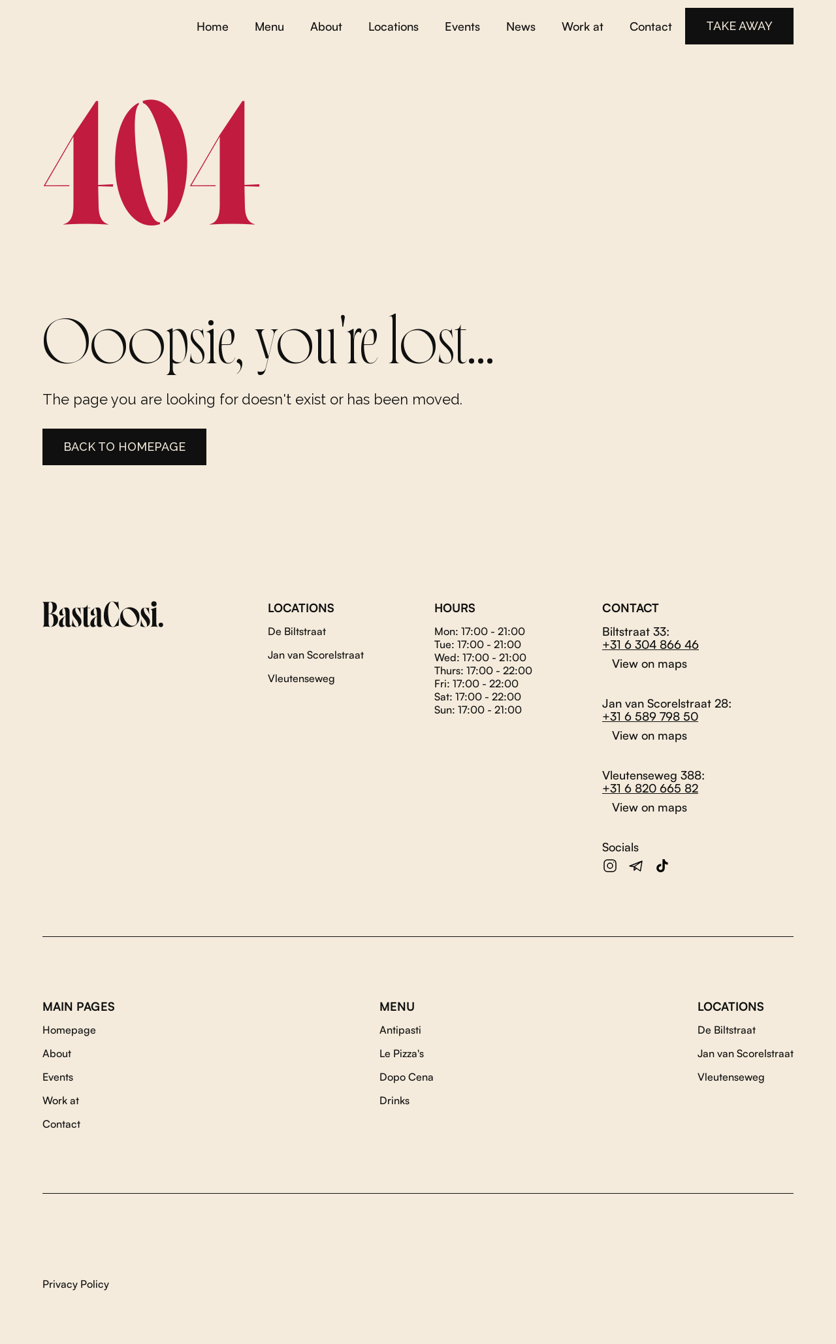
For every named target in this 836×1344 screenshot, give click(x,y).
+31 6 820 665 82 (650, 788)
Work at (582, 26)
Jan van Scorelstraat (316, 654)
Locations (393, 26)
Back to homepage (124, 446)
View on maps (649, 663)
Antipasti (400, 1029)
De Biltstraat (297, 631)
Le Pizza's (401, 1053)
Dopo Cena (406, 1076)
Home (213, 26)
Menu (269, 26)
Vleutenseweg (301, 678)
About (326, 26)
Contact (651, 26)
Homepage (69, 1029)
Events (462, 26)
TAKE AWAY (739, 26)
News (521, 26)
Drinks (394, 1100)
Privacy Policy (75, 1283)
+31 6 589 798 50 (650, 716)
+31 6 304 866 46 (650, 644)
